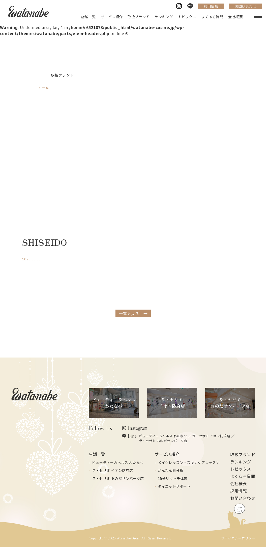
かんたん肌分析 (170, 470)
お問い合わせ (245, 6)
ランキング (240, 462)
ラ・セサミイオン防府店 (172, 402)
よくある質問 (242, 476)
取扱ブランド (242, 454)
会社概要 (238, 483)
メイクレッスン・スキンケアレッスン (189, 462)
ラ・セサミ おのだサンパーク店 (163, 440)
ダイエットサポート (174, 486)
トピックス (240, 469)
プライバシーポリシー (238, 538)
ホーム (44, 87)
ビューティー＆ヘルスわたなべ (114, 402)
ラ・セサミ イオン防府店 (211, 435)
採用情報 (211, 6)
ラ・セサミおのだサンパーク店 (230, 402)
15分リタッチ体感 (173, 478)
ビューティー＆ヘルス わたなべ (163, 435)
